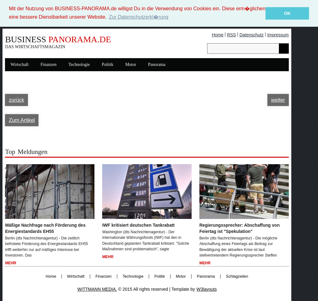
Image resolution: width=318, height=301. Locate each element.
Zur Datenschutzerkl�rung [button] (138, 17)
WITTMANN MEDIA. (97, 288)
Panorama (157, 64)
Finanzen (49, 64)
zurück (16, 100)
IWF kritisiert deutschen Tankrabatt (138, 224)
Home (217, 34)
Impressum (277, 34)
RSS (231, 34)
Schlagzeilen (237, 276)
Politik (107, 64)
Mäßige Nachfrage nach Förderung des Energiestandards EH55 (45, 228)
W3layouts (207, 288)
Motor (130, 64)
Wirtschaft (20, 64)
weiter (278, 100)
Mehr (10, 263)
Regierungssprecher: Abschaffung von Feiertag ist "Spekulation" (239, 228)
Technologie (79, 64)
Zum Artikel (22, 120)
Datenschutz (251, 34)
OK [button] (287, 13)
